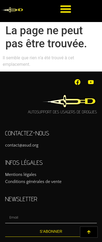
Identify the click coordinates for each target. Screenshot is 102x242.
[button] (66, 9)
